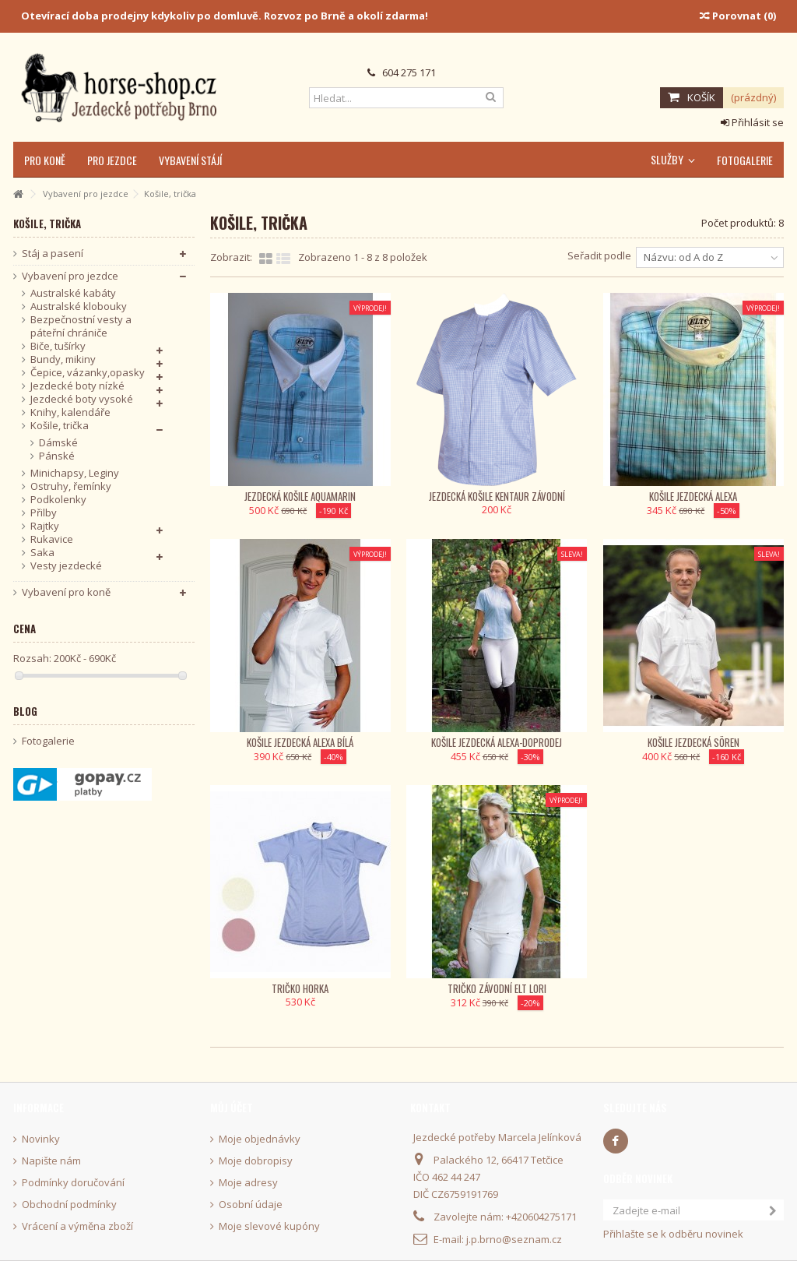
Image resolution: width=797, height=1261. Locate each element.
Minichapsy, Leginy (74, 473)
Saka (42, 552)
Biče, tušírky (58, 346)
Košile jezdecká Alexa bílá (300, 742)
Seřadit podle (599, 255)
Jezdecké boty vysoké (81, 399)
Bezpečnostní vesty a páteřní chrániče (81, 326)
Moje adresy (248, 1182)
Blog (25, 711)
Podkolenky (58, 499)
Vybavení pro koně (66, 592)
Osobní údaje (251, 1204)
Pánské (57, 456)
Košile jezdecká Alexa (693, 496)
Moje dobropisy (256, 1161)
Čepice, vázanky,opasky (87, 372)
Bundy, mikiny (63, 359)
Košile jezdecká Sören (693, 742)
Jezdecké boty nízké (77, 386)
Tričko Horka (300, 988)
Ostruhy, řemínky (70, 486)
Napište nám (51, 1161)
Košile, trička (59, 425)
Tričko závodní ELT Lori (497, 988)
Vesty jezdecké (66, 565)
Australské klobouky (78, 306)
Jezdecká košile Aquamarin (300, 496)
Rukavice (51, 539)
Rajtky (44, 526)
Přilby (43, 513)
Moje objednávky (259, 1139)
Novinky (41, 1139)
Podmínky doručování (73, 1182)
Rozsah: (32, 658)
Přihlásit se (752, 122)
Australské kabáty (73, 293)
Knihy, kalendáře (70, 412)
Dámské (58, 442)
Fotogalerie (48, 741)
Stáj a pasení (52, 253)
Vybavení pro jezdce (70, 276)
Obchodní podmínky (69, 1204)
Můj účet (231, 1107)
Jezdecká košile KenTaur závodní (497, 496)
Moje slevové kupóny (269, 1226)
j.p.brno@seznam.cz (514, 1239)
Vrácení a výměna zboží (77, 1226)
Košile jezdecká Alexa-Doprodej (496, 742)
